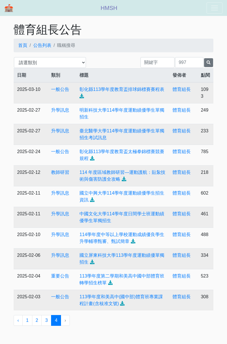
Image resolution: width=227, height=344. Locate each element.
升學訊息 (60, 110)
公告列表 (42, 45)
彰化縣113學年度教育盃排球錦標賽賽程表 (121, 89)
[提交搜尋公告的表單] (208, 62)
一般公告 (60, 89)
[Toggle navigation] (214, 8)
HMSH (109, 8)
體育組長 (182, 89)
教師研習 (60, 172)
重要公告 (60, 276)
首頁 (22, 45)
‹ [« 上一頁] (18, 320)
